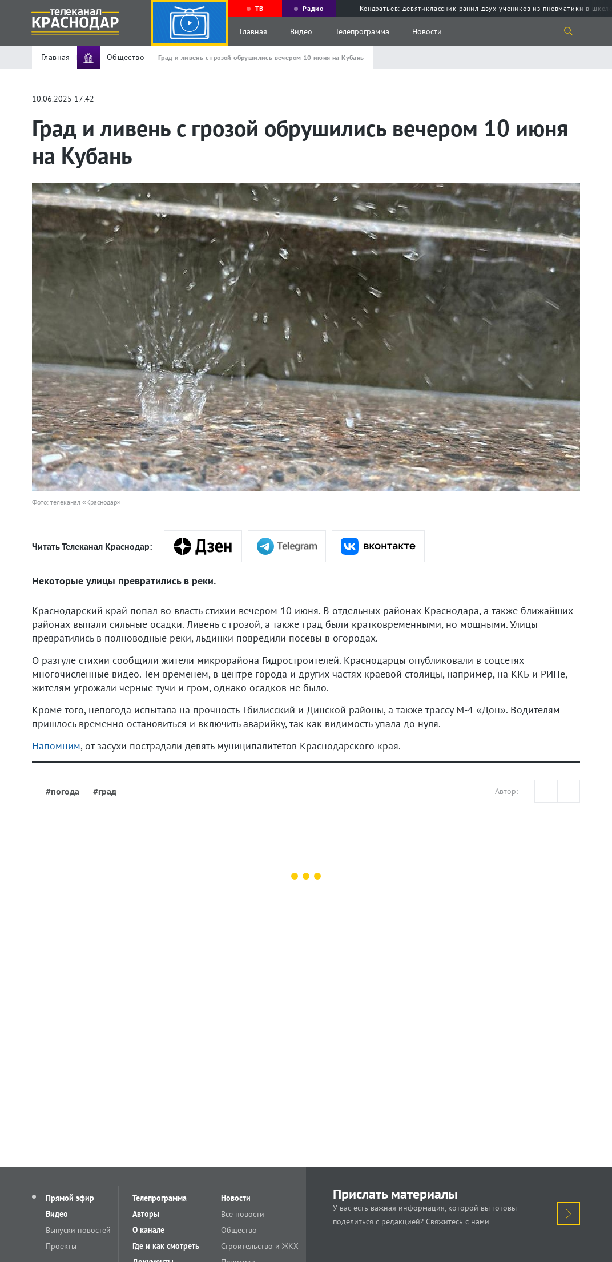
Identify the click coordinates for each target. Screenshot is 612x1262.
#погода (62, 791)
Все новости (242, 1214)
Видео (301, 31)
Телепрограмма (362, 31)
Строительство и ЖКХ (260, 1246)
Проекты (61, 1246)
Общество (239, 1230)
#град (104, 791)
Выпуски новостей (78, 1230)
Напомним (56, 745)
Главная (253, 31)
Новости (427, 31)
